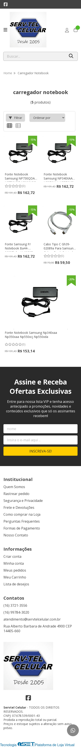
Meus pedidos (14, 570)
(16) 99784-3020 (16, 612)
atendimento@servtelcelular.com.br (32, 619)
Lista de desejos (16, 584)
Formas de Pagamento (21, 528)
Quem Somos (14, 486)
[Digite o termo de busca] (34, 56)
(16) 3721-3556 (15, 605)
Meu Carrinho (14, 577)
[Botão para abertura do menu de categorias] (5, 30)
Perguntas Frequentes (21, 521)
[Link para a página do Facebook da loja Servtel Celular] (5, 4)
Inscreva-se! (40, 451)
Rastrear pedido (16, 493)
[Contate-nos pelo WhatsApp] (73, 730)
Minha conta (13, 563)
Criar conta (12, 556)
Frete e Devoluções (18, 507)
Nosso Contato (15, 535)
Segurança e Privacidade (23, 500)
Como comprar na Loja (21, 514)
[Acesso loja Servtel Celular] (67, 30)
